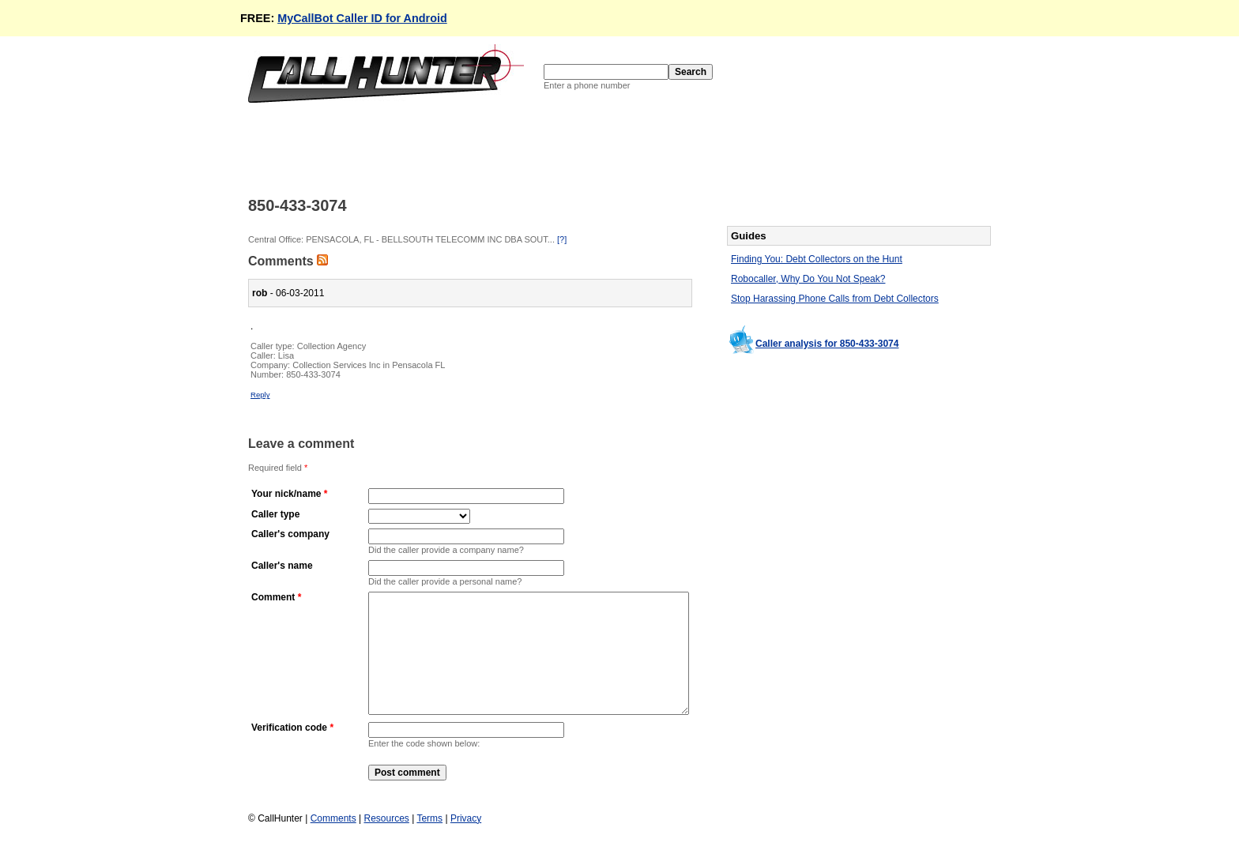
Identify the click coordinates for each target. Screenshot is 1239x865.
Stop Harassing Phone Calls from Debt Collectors (835, 298)
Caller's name (282, 565)
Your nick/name (286, 493)
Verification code (289, 751)
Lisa (286, 355)
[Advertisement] (535, 148)
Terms (429, 842)
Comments (333, 842)
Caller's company (290, 534)
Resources (386, 842)
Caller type (275, 514)
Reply (260, 394)
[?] (562, 239)
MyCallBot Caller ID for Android (362, 18)
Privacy (465, 842)
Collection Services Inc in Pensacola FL (368, 365)
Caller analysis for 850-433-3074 (826, 343)
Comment (273, 597)
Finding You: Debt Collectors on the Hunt (816, 259)
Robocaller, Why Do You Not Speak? (808, 278)
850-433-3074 (313, 374)
